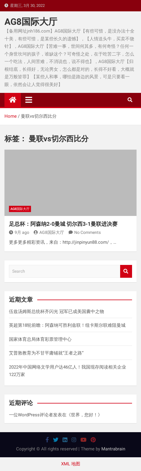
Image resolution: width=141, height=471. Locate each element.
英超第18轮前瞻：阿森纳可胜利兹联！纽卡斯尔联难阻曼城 (67, 325)
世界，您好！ (84, 415)
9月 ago (19, 232)
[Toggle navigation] (29, 100)
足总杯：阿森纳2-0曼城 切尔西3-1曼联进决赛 (63, 224)
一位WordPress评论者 (31, 415)
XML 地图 (70, 464)
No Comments (87, 232)
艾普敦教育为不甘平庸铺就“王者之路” (46, 353)
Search (126, 271)
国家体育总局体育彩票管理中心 (40, 339)
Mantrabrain (113, 449)
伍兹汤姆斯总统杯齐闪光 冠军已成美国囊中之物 (56, 311)
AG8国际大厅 (30, 21)
